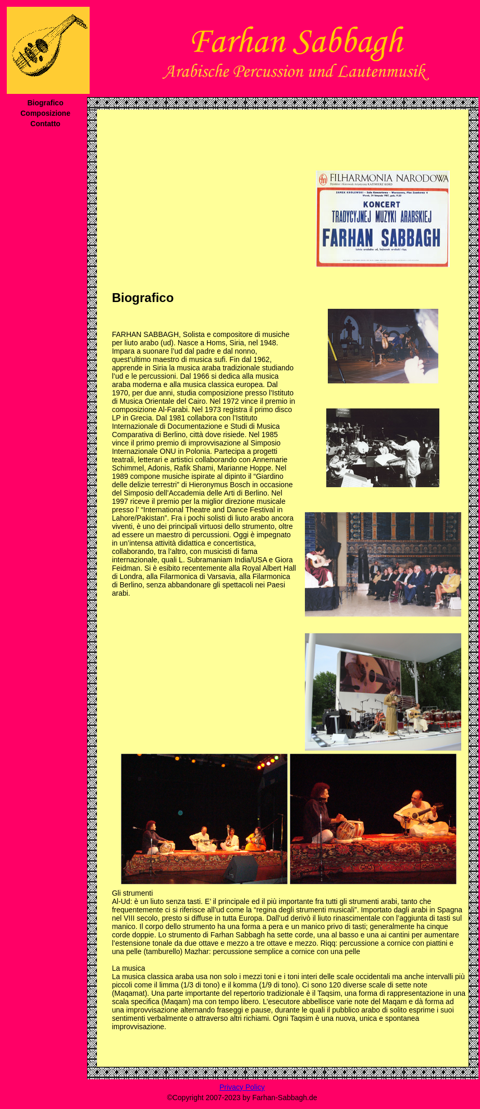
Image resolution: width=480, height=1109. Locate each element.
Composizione (45, 113)
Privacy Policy (242, 1087)
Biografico (45, 103)
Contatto (45, 123)
